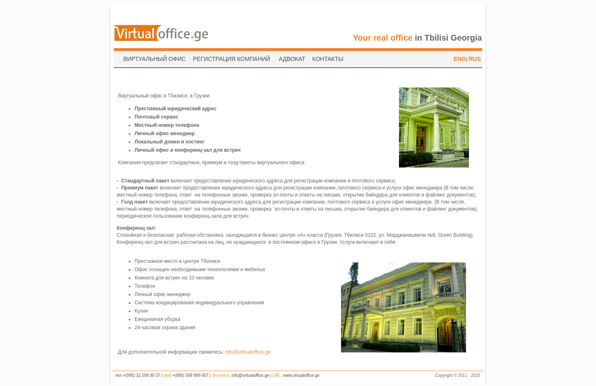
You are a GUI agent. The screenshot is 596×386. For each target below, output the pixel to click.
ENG (460, 59)
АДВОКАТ (292, 59)
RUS (475, 59)
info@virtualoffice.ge (248, 352)
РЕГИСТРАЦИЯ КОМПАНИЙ (231, 59)
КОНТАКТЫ (328, 59)
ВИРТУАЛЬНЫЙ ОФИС (155, 59)
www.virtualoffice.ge (301, 375)
